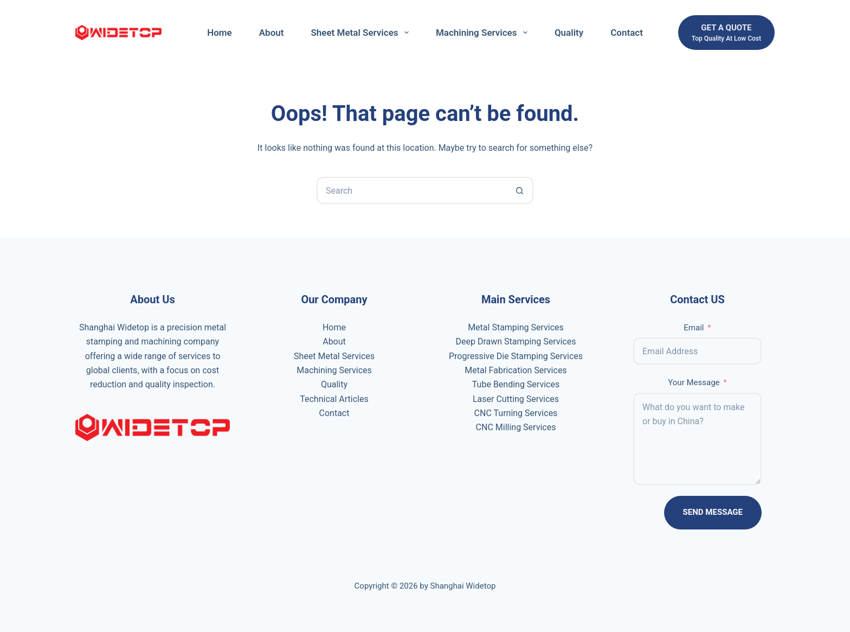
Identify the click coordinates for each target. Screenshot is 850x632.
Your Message (693, 382)
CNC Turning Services (516, 413)
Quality (569, 32)
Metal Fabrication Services (515, 370)
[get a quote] (726, 32)
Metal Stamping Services (516, 327)
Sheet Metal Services (362, 32)
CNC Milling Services (516, 427)
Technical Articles (334, 399)
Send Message (713, 512)
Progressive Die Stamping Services (516, 356)
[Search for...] (411, 190)
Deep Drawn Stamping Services (515, 341)
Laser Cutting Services (516, 399)
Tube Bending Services (515, 384)
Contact (626, 32)
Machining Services (484, 32)
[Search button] (519, 190)
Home (219, 32)
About (271, 32)
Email (694, 328)
